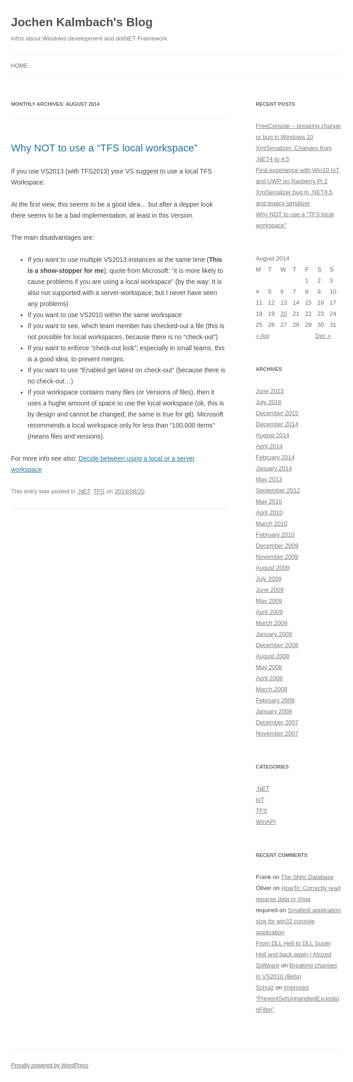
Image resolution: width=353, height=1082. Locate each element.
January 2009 (274, 634)
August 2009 (273, 567)
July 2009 (269, 578)
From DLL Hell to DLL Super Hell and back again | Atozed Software (294, 954)
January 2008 (274, 711)
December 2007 (277, 722)
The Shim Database (307, 877)
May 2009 (269, 600)
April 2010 (269, 512)
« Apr (263, 335)
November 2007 (277, 733)
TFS (99, 491)
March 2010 (272, 523)
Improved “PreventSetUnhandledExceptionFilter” (297, 998)
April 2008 (269, 678)
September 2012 (278, 490)
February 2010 (275, 534)
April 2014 (269, 446)
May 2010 (269, 501)
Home (19, 66)
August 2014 (273, 435)
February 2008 (275, 700)
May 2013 (269, 479)
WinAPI (266, 821)
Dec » (323, 335)
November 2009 (277, 556)
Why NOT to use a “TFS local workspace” (104, 148)
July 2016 (269, 402)
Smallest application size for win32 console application (298, 921)
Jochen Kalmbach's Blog (82, 22)
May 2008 (269, 667)
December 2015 (277, 413)
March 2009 (272, 622)
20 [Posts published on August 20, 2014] (283, 313)
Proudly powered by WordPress (50, 1065)
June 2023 (270, 391)
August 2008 (273, 656)
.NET (83, 491)
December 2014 (277, 424)
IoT (260, 799)
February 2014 (275, 457)
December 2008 (277, 645)
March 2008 (272, 689)
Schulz (265, 987)
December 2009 (277, 545)
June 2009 (270, 589)
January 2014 (274, 468)
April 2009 (269, 611)
